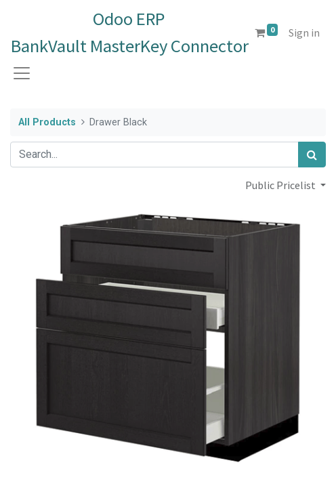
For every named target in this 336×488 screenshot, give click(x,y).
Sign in (304, 32)
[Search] (312, 154)
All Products (47, 122)
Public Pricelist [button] (281, 185)
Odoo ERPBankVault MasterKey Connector (129, 32)
